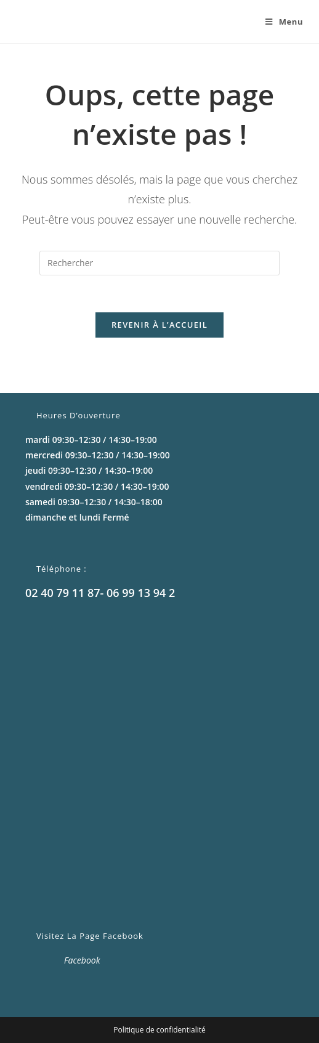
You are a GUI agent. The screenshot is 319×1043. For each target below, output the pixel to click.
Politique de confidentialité (159, 1030)
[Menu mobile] (279, 21)
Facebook (82, 960)
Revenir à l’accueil (159, 324)
